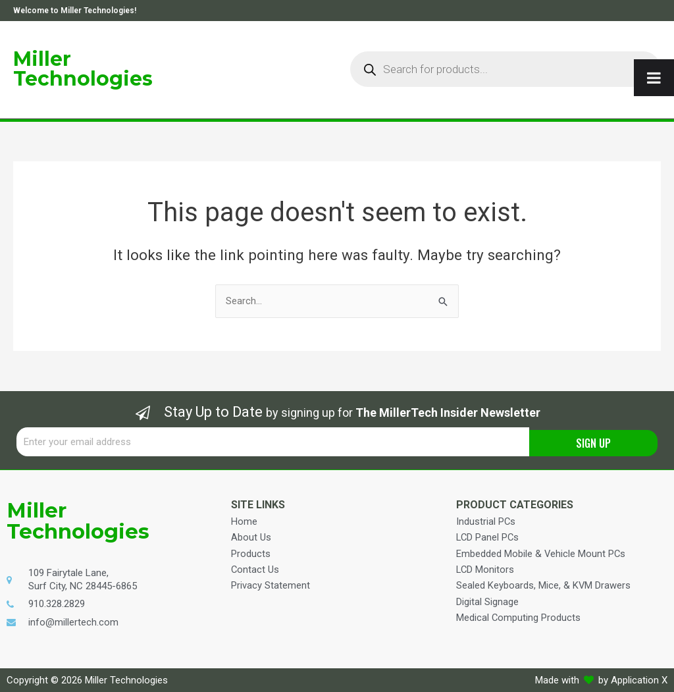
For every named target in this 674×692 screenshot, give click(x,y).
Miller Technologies (83, 69)
